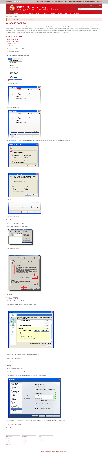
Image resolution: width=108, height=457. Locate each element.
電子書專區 (76, 13)
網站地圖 (24, 439)
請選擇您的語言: (10, 1)
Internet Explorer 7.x (13, 39)
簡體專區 (53, 13)
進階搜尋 (24, 443)
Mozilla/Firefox (11, 43)
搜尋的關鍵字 (25, 441)
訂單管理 (41, 441)
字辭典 (9, 13)
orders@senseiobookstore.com (59, 1)
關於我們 (8, 439)
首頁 (7, 16)
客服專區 (8, 443)
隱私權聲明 (8, 444)
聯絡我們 (8, 441)
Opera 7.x (10, 45)
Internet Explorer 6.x (13, 41)
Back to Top (9, 219)
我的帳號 (41, 439)
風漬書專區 (68, 13)
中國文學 (45, 13)
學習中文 (23, 13)
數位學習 (31, 13)
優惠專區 (60, 13)
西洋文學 (38, 13)
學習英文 (16, 13)
